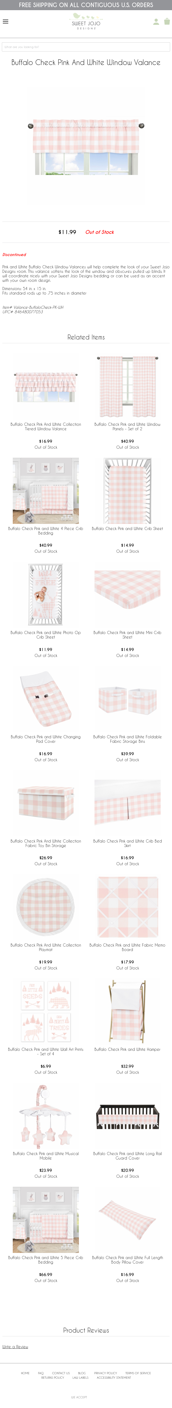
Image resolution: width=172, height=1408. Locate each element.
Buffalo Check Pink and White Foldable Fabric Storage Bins (127, 738)
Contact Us (61, 1373)
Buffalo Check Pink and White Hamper (127, 1049)
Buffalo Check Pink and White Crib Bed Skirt (127, 843)
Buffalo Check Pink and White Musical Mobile (46, 1155)
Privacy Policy (105, 1373)
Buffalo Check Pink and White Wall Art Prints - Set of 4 (45, 1051)
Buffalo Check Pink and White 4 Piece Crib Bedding (45, 530)
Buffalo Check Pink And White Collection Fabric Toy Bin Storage (46, 843)
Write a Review (15, 1346)
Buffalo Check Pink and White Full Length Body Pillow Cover (127, 1259)
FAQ (41, 1373)
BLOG (82, 1373)
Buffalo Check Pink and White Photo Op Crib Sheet (46, 634)
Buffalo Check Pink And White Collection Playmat (46, 947)
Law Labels (80, 1377)
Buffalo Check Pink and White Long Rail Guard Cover (127, 1155)
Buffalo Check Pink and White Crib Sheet (127, 528)
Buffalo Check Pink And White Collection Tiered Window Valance (46, 426)
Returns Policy (52, 1377)
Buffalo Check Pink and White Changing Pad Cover (46, 738)
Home (25, 1373)
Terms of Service (138, 1373)
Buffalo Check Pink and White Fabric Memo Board (127, 947)
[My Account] (156, 21)
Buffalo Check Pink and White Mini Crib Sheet (127, 634)
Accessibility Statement (114, 1377)
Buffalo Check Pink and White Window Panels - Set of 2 (127, 426)
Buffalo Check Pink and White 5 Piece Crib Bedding (45, 1259)
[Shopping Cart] (167, 22)
